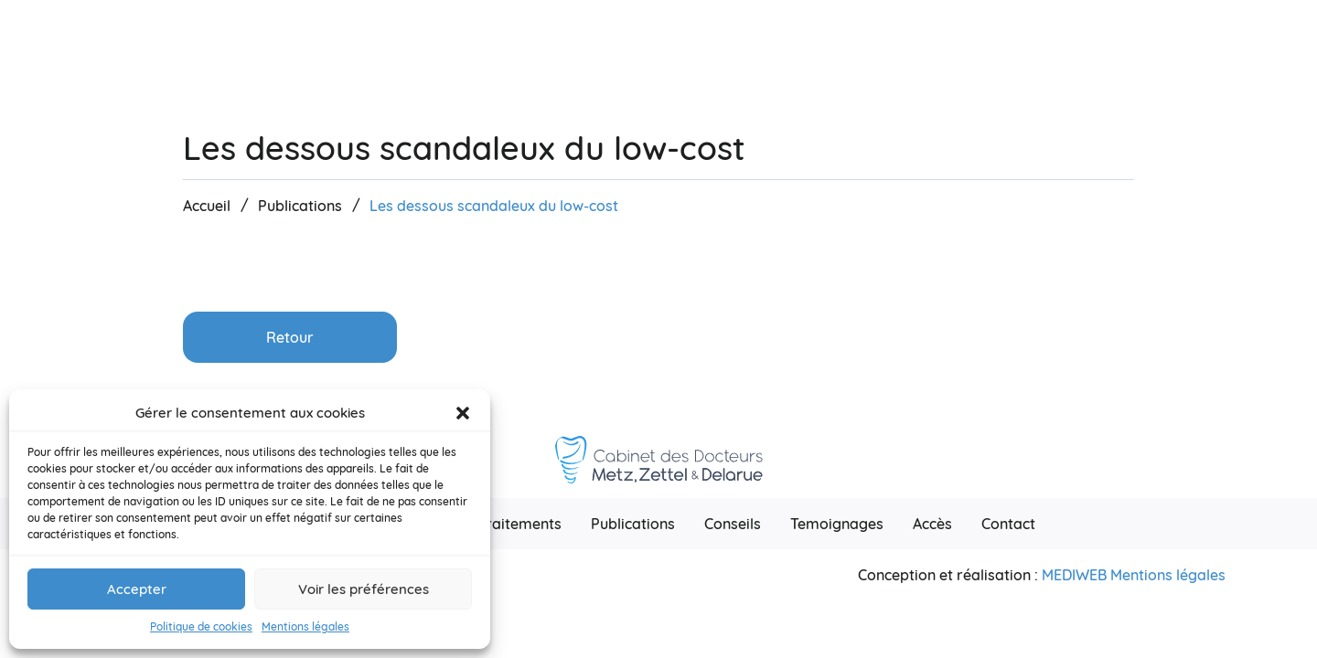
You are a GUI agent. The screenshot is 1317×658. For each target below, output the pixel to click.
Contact (1008, 524)
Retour (290, 337)
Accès (932, 524)
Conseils (732, 524)
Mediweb (1074, 575)
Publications (633, 524)
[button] (463, 413)
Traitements (519, 524)
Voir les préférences (363, 589)
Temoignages (836, 524)
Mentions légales (305, 626)
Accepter (136, 589)
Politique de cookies (201, 626)
